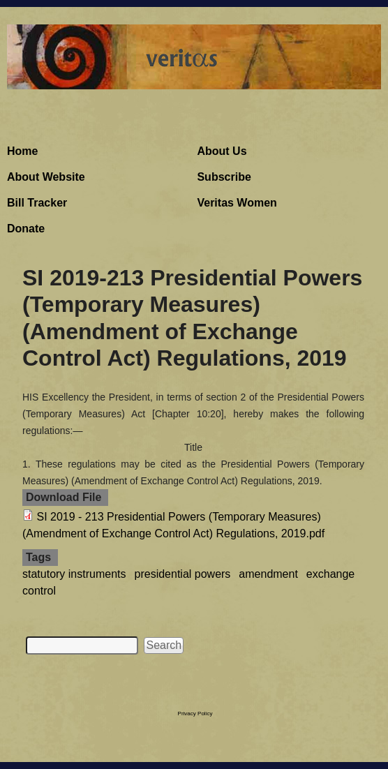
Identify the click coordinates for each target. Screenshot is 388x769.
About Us (221, 151)
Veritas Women (236, 203)
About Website (46, 177)
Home (22, 151)
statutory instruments (74, 574)
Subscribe (224, 177)
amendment (268, 574)
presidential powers (183, 574)
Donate (26, 228)
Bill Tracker (37, 203)
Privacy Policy (195, 713)
